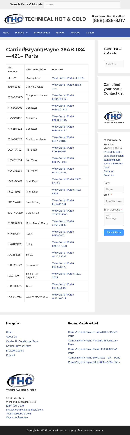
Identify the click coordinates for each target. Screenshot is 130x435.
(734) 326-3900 (112, 152)
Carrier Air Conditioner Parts (22, 341)
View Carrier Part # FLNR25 (68, 78)
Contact (90, 32)
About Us (75, 32)
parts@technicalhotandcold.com (24, 409)
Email (107, 194)
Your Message (112, 209)
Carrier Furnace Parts (18, 346)
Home (6, 32)
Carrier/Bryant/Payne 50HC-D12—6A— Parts (94, 357)
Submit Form (114, 232)
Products (23, 32)
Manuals (60, 32)
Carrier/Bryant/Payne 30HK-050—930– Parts (94, 362)
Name (107, 183)
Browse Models (42, 32)
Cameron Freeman (17, 417)
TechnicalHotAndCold (18, 413)
